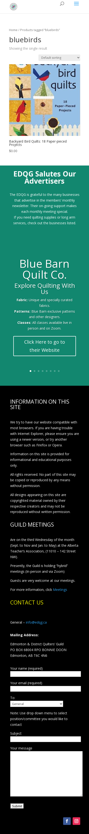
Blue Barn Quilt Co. (44, 272)
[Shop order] (59, 57)
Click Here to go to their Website (44, 349)
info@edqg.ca (36, 622)
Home (13, 30)
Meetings (60, 589)
